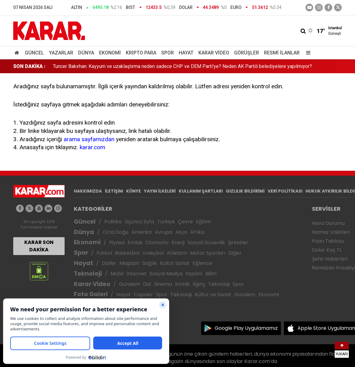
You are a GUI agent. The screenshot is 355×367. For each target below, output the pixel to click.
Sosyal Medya (166, 273)
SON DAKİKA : (29, 66)
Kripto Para (141, 53)
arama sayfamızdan (89, 139)
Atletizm (177, 253)
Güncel (34, 53)
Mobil (116, 273)
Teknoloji (88, 273)
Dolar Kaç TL (327, 249)
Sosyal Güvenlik (206, 242)
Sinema (163, 284)
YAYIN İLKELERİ (160, 191)
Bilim (211, 273)
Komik (182, 284)
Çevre (185, 221)
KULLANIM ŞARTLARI (201, 191)
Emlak (135, 242)
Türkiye (166, 221)
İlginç (199, 284)
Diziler (109, 263)
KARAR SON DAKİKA (39, 246)
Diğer (234, 253)
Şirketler (238, 242)
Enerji (178, 242)
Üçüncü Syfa (139, 221)
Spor (167, 53)
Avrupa (163, 232)
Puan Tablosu (328, 241)
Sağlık (149, 263)
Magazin (129, 263)
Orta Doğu (115, 232)
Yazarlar (61, 53)
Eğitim (203, 221)
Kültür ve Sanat (213, 294)
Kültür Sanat (174, 263)
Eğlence (202, 263)
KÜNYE (133, 191)
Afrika (197, 232)
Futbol (104, 253)
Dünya (86, 53)
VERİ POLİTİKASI (285, 191)
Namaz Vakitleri (331, 232)
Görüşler (246, 53)
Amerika (141, 232)
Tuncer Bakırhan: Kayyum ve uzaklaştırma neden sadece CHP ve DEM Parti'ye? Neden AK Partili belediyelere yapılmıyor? (182, 66)
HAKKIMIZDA (88, 191)
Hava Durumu (328, 223)
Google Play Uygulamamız (246, 328)
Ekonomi (110, 53)
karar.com (92, 147)
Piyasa (117, 242)
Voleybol (153, 253)
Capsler (143, 294)
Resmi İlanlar (282, 53)
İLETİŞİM (114, 191)
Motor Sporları (207, 253)
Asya (181, 232)
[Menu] (306, 52)
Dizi (147, 284)
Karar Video (213, 53)
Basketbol (127, 253)
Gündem (129, 284)
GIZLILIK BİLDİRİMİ (245, 191)
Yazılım (193, 273)
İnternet (136, 273)
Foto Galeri (91, 294)
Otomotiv (157, 242)
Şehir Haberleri (330, 258)
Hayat (186, 53)
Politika (113, 221)
